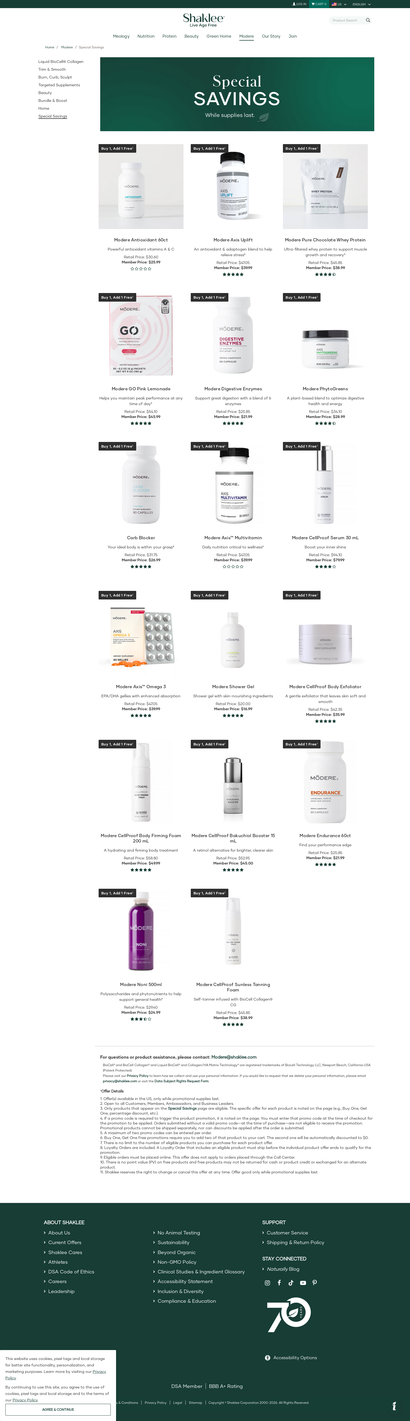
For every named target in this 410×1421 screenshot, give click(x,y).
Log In (299, 4)
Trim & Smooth (52, 69)
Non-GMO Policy (177, 1262)
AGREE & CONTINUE (58, 1410)
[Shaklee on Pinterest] (315, 1283)
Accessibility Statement (185, 1281)
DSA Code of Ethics (71, 1271)
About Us (59, 1233)
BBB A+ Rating (226, 1386)
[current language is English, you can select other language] (362, 4)
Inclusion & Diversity (181, 1291)
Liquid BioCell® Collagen (61, 61)
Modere (246, 36)
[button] (394, 1406)
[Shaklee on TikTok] (291, 1280)
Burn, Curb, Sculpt (55, 77)
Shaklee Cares (65, 1252)
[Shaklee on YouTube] (303, 1283)
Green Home (219, 36)
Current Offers (64, 1242)
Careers (57, 1281)
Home (49, 47)
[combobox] (348, 20)
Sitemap (195, 1403)
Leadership (61, 1291)
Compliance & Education (187, 1301)
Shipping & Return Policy (295, 1242)
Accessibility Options (295, 1357)
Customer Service (287, 1233)
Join (293, 36)
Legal (177, 1403)
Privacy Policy (156, 1403)
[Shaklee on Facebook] (279, 1283)
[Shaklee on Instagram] (267, 1283)
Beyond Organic (177, 1252)
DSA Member (186, 1386)
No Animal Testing (179, 1233)
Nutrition (146, 36)
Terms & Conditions (123, 1403)
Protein (170, 36)
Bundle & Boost (52, 100)
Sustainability (173, 1242)
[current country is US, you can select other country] (339, 4)
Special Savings (52, 116)
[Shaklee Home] (205, 20)
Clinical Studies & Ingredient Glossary (201, 1271)
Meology (121, 36)
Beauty (192, 36)
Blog (283, 1269)
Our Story (271, 36)
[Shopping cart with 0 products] (319, 4)
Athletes (58, 1262)
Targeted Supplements (59, 85)
